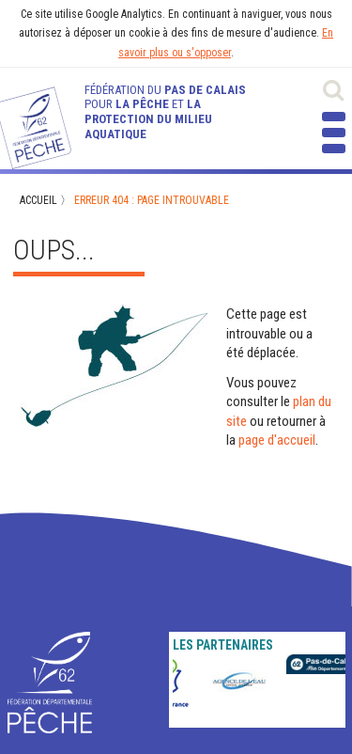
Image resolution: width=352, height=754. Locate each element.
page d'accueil (276, 440)
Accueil (38, 200)
